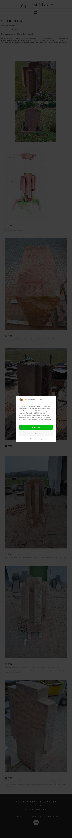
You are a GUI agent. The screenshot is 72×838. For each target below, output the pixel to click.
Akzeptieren (36, 427)
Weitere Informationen (32, 439)
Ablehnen (36, 434)
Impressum (43, 439)
